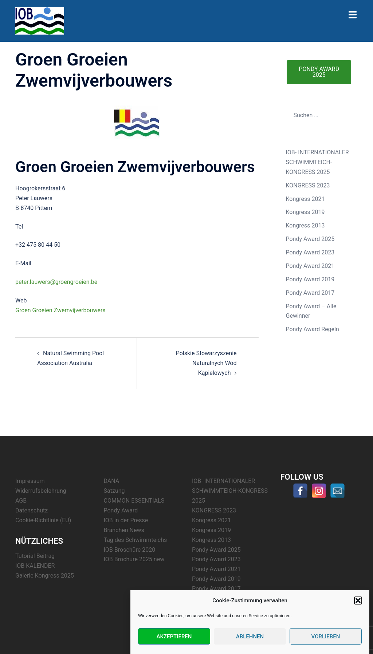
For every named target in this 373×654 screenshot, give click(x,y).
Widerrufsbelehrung (40, 490)
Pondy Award (121, 510)
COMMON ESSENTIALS (134, 500)
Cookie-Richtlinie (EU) (43, 520)
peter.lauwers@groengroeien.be (56, 281)
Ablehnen (250, 636)
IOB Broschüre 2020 (130, 549)
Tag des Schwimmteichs (135, 539)
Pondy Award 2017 (310, 292)
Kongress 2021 (305, 198)
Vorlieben (325, 636)
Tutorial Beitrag (35, 555)
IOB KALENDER (35, 565)
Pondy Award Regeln (312, 329)
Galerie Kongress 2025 (44, 575)
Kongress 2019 (305, 212)
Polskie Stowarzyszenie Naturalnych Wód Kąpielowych (206, 363)
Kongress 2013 (305, 225)
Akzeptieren (174, 636)
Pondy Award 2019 (310, 279)
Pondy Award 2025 (310, 238)
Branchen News (124, 530)
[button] (358, 600)
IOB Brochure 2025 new (134, 559)
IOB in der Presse (126, 520)
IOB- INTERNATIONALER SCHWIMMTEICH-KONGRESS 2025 (317, 162)
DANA (111, 480)
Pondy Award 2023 (310, 252)
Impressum (30, 480)
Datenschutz (31, 510)
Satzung (114, 490)
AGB (21, 500)
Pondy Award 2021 (310, 265)
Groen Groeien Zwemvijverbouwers (60, 310)
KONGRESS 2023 (308, 185)
